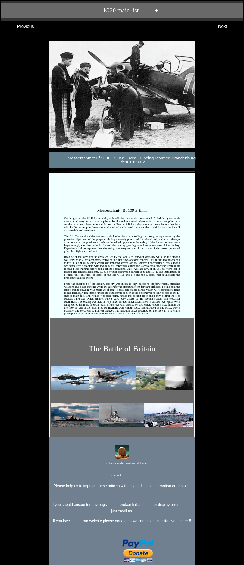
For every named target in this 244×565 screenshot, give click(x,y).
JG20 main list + (124, 10)
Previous (20, 26)
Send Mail (122, 476)
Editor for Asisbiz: (122, 455)
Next (228, 26)
